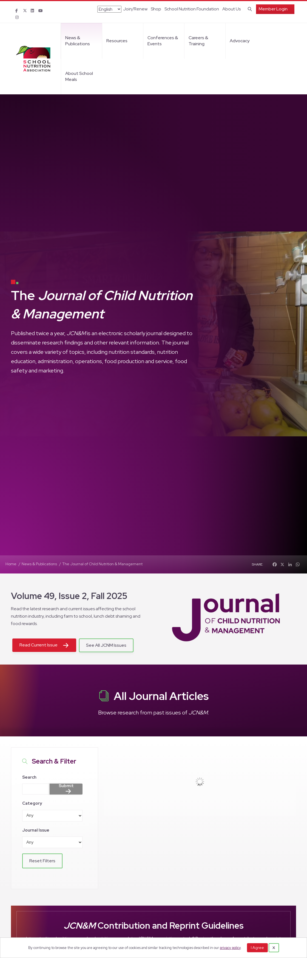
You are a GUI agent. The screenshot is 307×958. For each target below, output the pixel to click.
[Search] (249, 8)
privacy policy (230, 947)
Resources (116, 41)
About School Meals (79, 76)
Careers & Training (198, 41)
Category (32, 803)
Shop (156, 9)
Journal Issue (35, 830)
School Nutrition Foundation (191, 9)
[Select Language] (109, 9)
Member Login (273, 9)
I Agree (257, 947)
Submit (66, 786)
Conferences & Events (162, 41)
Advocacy (239, 41)
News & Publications (77, 41)
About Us (231, 9)
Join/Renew (135, 9)
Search (29, 777)
